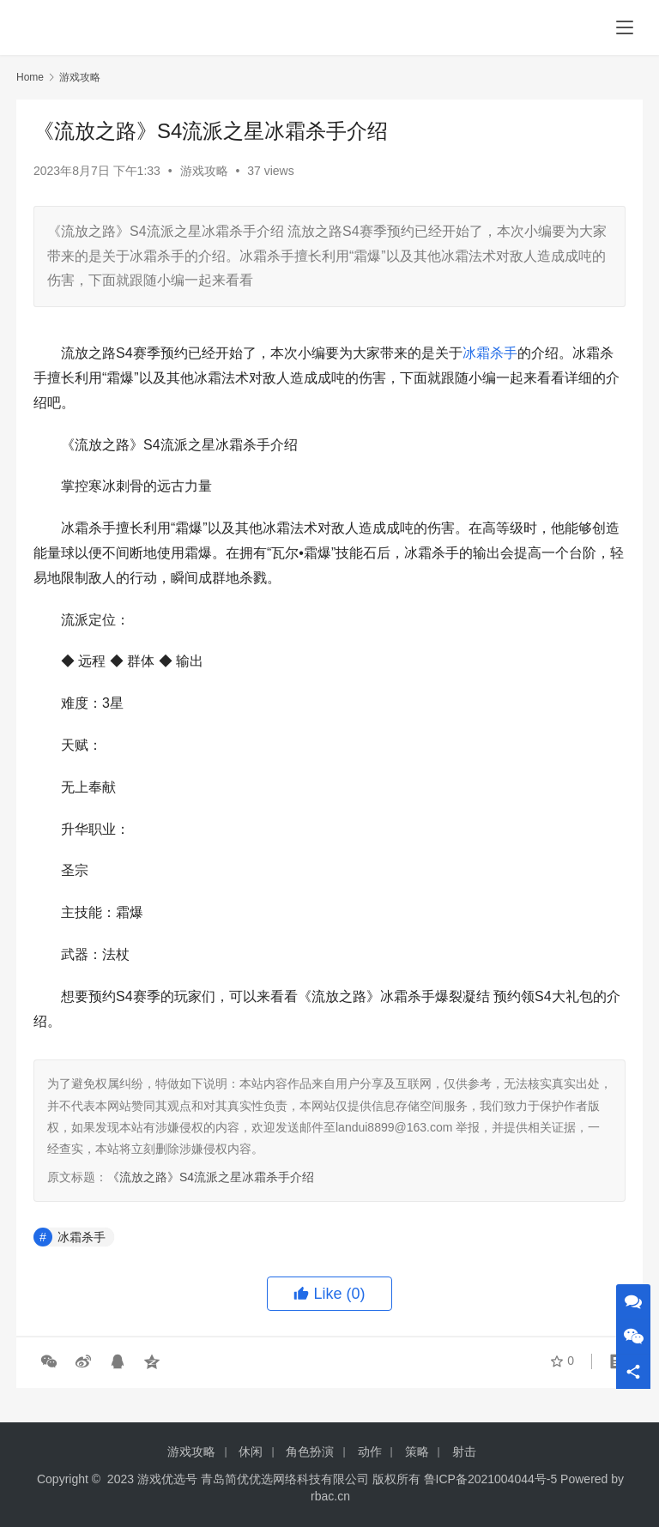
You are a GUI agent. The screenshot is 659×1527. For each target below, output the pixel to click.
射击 (464, 1451)
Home (30, 77)
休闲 (251, 1451)
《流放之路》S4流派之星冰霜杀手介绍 (210, 1177)
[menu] (625, 27)
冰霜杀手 (490, 353)
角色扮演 (310, 1451)
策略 (417, 1451)
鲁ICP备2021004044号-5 (491, 1479)
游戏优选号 (167, 1479)
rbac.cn (330, 1496)
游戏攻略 (204, 171)
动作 (370, 1451)
